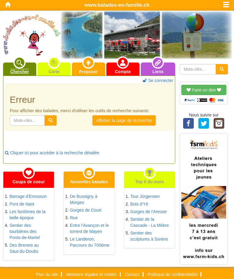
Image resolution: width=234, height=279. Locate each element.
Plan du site (47, 274)
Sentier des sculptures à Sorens (149, 236)
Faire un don (203, 90)
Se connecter (158, 80)
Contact (132, 274)
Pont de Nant (21, 204)
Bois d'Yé (139, 204)
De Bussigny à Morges (83, 199)
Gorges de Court (85, 210)
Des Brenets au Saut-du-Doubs (24, 248)
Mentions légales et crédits (91, 274)
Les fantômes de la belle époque (27, 214)
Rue (74, 217)
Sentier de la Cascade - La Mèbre (149, 222)
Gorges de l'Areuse (148, 211)
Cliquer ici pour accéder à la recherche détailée (52, 152)
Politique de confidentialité (172, 274)
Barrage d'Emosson (28, 196)
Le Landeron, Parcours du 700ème (89, 242)
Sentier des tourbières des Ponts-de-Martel (24, 231)
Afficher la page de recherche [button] (124, 120)
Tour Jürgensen (145, 196)
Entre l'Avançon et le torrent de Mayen (89, 228)
